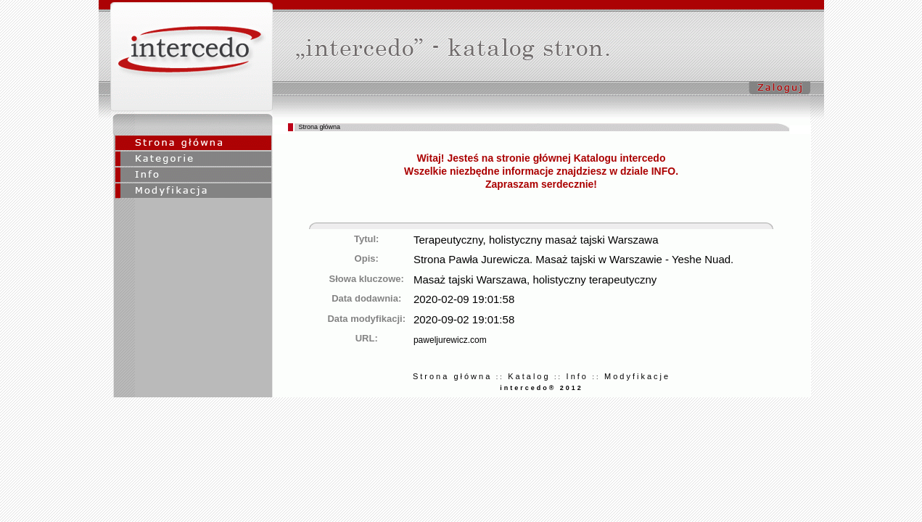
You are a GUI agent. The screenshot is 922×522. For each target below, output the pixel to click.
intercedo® (528, 388)
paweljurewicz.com (450, 340)
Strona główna (452, 376)
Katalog (529, 376)
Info (577, 376)
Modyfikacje (637, 376)
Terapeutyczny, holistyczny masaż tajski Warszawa (536, 239)
